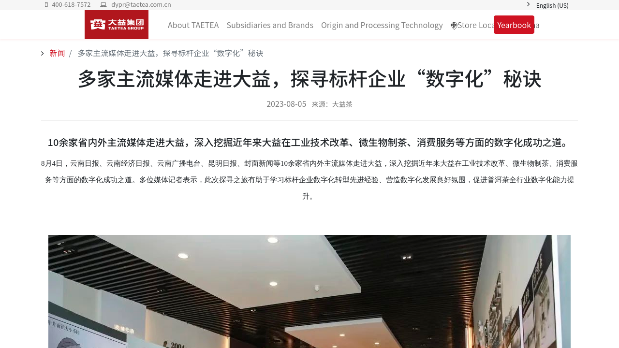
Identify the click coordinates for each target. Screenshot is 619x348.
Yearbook (514, 24)
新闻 (56, 52)
